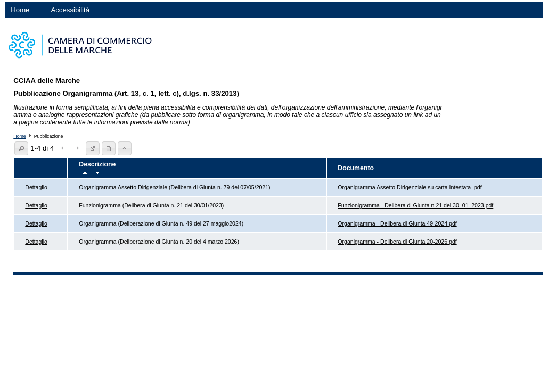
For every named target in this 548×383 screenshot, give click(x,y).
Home (20, 10)
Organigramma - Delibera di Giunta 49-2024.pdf (397, 223)
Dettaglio (36, 187)
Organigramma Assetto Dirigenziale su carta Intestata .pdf (409, 187)
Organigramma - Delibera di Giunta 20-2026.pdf (397, 241)
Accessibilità (70, 10)
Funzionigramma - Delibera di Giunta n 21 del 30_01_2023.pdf (415, 205)
